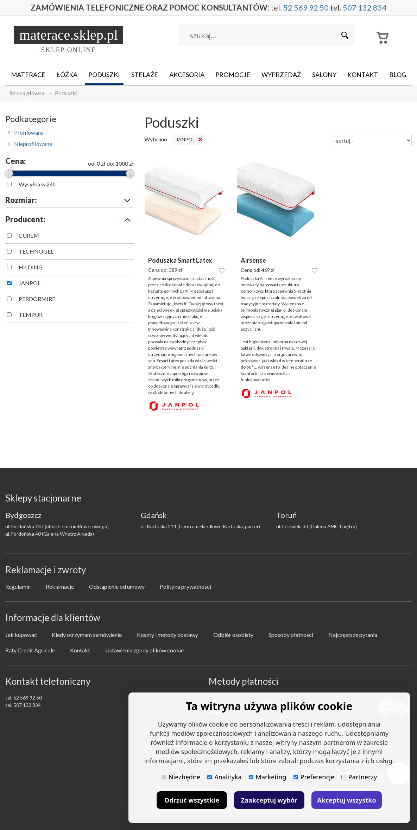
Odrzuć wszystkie (191, 800)
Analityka (224, 777)
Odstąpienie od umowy (117, 586)
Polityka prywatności (185, 586)
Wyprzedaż (281, 74)
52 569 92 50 (306, 7)
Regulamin (18, 586)
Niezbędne (181, 777)
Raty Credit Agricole (30, 650)
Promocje (232, 74)
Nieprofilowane (30, 143)
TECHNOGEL (36, 251)
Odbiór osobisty (233, 634)
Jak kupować (21, 634)
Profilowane (26, 132)
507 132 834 (365, 7)
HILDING (31, 267)
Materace (28, 74)
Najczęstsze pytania (352, 634)
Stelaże (144, 74)
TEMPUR (31, 314)
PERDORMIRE (37, 298)
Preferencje (313, 777)
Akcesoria (186, 74)
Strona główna (27, 93)
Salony (324, 74)
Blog (397, 74)
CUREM (29, 235)
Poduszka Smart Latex (180, 260)
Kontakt (362, 74)
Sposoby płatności (290, 634)
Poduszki (104, 74)
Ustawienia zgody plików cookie (144, 650)
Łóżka (67, 74)
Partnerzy (359, 777)
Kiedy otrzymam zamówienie (87, 634)
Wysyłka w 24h (37, 184)
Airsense (253, 260)
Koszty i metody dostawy (167, 634)
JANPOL (29, 283)
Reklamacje (60, 586)
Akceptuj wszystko (346, 800)
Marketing (267, 777)
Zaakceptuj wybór (269, 800)
